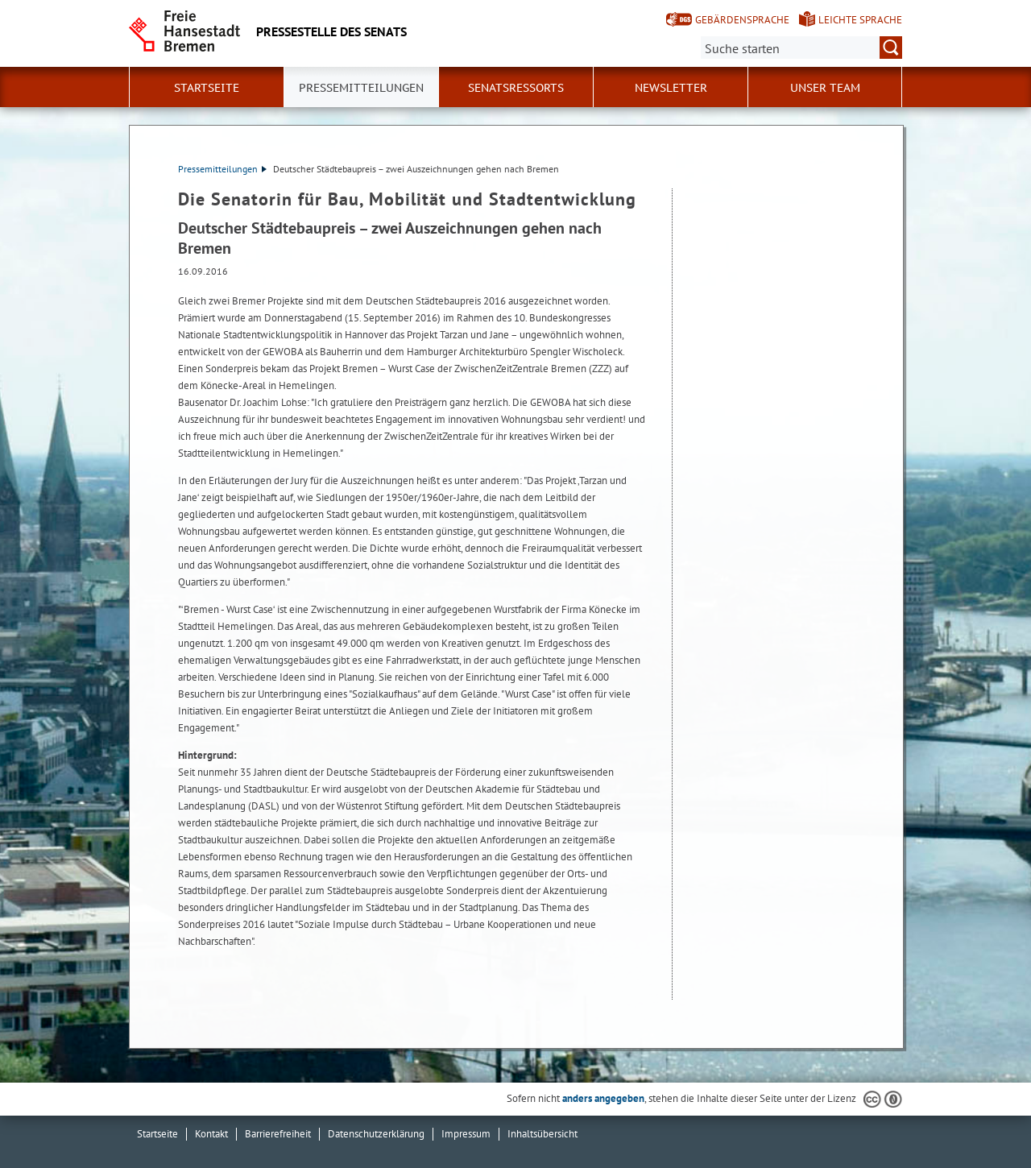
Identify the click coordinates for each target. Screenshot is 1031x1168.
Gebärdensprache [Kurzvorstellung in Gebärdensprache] (742, 20)
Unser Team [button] (825, 88)
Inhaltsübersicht (542, 1134)
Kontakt (211, 1134)
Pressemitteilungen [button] (361, 88)
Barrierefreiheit (278, 1134)
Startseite (206, 88)
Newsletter (671, 88)
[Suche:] (801, 47)
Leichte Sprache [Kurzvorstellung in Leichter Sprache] (860, 20)
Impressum (466, 1134)
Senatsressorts (516, 88)
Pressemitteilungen (222, 169)
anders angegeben (603, 1098)
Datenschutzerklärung (376, 1134)
